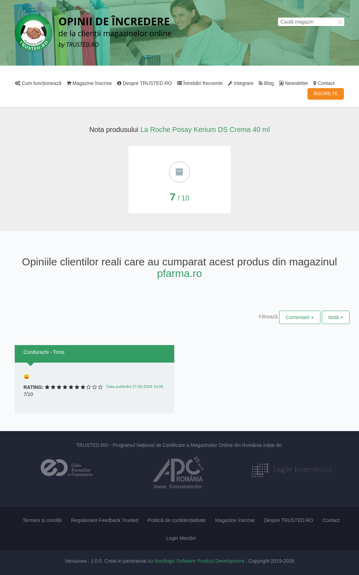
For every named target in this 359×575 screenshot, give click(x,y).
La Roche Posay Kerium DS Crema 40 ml (205, 129)
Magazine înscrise (89, 83)
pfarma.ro (179, 273)
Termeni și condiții (42, 520)
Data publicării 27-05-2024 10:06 (134, 386)
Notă (335, 317)
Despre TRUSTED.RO (144, 83)
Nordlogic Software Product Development (200, 561)
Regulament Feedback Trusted (104, 520)
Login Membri (181, 538)
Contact (323, 83)
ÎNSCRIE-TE (326, 93)
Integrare (240, 83)
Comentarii (300, 317)
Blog (266, 83)
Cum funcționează (38, 83)
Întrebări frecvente (200, 83)
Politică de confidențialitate (177, 520)
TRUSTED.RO (92, 445)
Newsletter (293, 83)
